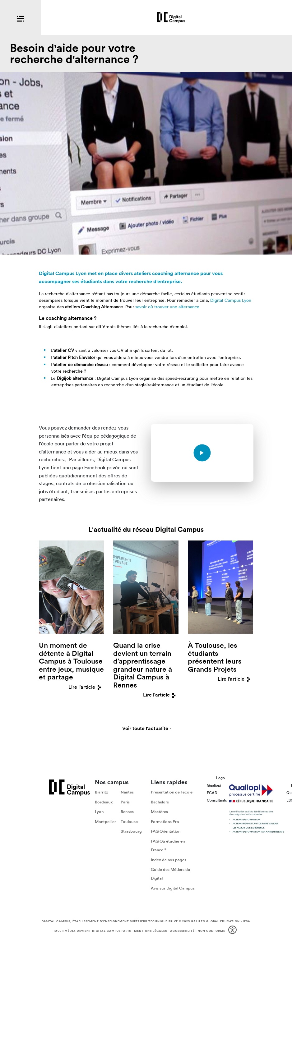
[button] (233, 931)
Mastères (159, 812)
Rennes (127, 812)
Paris (125, 802)
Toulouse (129, 821)
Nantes (127, 792)
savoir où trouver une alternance (167, 307)
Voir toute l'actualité (145, 729)
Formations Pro (165, 821)
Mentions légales (150, 931)
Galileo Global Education (215, 921)
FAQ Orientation (165, 831)
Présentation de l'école (171, 792)
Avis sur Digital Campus (173, 888)
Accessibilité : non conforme (197, 931)
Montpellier (105, 821)
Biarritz (101, 792)
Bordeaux (104, 802)
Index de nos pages (168, 859)
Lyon (99, 812)
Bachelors (160, 802)
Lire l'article (86, 687)
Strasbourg (131, 831)
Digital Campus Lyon (230, 300)
